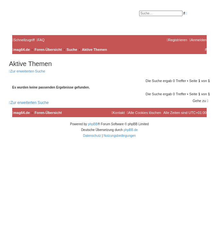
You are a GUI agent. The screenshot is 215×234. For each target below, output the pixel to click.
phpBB (93, 124)
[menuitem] (40, 40)
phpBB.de (131, 130)
